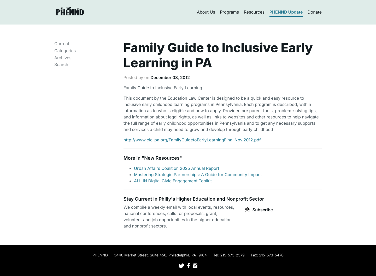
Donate (315, 12)
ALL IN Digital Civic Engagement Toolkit (173, 180)
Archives (63, 57)
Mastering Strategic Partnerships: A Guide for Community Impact (198, 174)
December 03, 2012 (170, 77)
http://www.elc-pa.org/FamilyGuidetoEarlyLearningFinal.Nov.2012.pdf (192, 139)
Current (61, 43)
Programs (229, 12)
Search (61, 64)
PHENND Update (286, 12)
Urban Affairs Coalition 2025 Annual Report (176, 168)
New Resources (161, 158)
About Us (206, 12)
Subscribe (259, 209)
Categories (65, 50)
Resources (254, 12)
